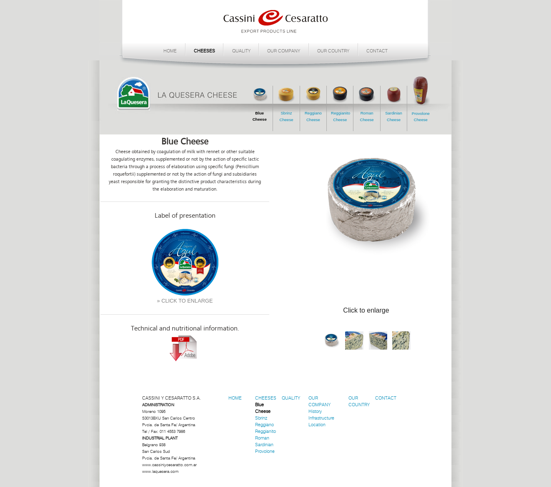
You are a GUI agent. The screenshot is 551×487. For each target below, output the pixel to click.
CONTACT (377, 51)
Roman (262, 438)
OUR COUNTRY (333, 51)
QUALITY (241, 51)
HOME (170, 51)
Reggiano (264, 424)
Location (317, 424)
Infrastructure (321, 418)
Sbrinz (261, 418)
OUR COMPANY (283, 51)
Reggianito (265, 431)
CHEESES (204, 51)
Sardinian (264, 444)
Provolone (265, 451)
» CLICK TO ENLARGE (185, 301)
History (315, 411)
